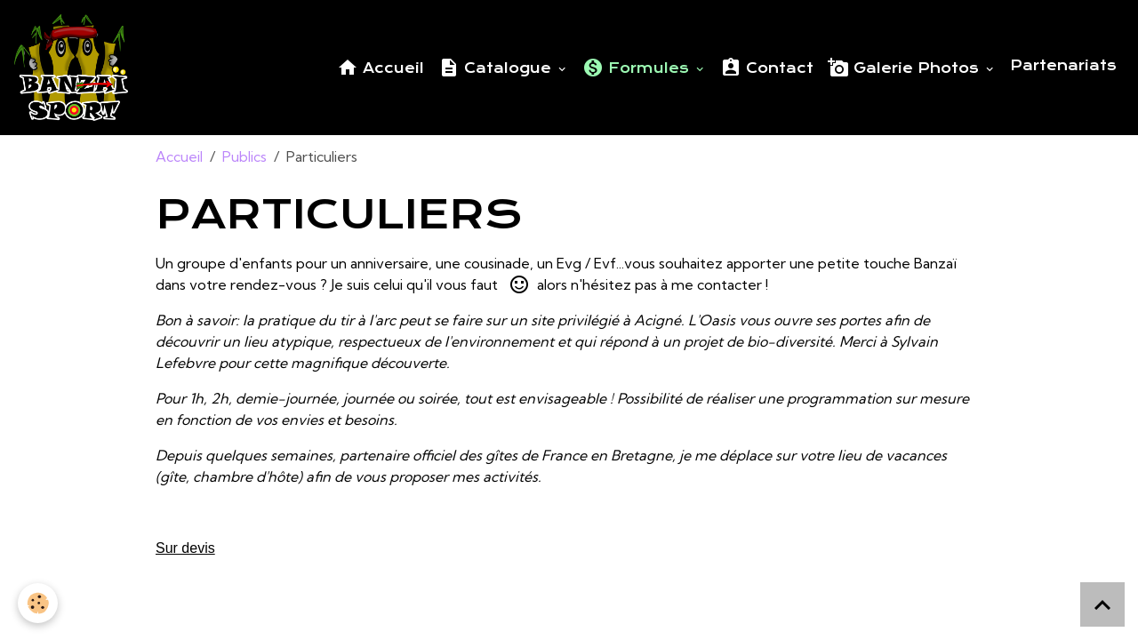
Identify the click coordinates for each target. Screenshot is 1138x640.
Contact (766, 67)
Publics (244, 156)
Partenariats (1063, 66)
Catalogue (497, 67)
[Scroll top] (1102, 604)
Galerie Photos (905, 67)
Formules (637, 67)
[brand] (74, 67)
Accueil (380, 67)
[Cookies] (38, 603)
